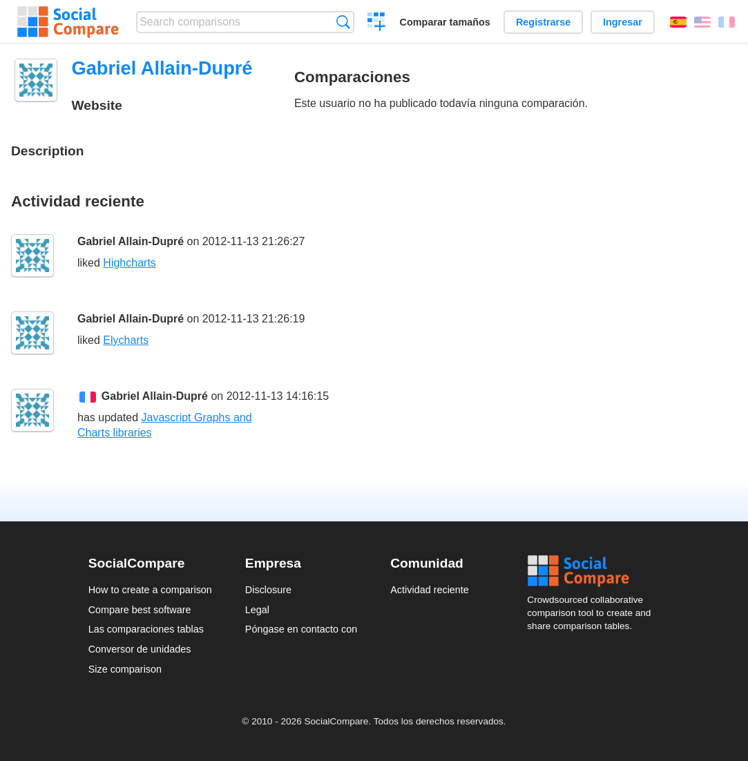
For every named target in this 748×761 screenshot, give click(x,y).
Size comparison (125, 669)
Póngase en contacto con (301, 629)
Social (593, 571)
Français (726, 22)
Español (678, 22)
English (702, 22)
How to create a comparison (150, 589)
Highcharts (129, 263)
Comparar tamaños (445, 22)
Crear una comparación (376, 23)
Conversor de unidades (139, 649)
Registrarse (543, 22)
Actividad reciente (429, 589)
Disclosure (268, 589)
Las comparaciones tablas (146, 629)
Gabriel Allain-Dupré (130, 241)
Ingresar (622, 22)
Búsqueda (342, 21)
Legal (257, 609)
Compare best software (139, 609)
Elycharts (125, 340)
